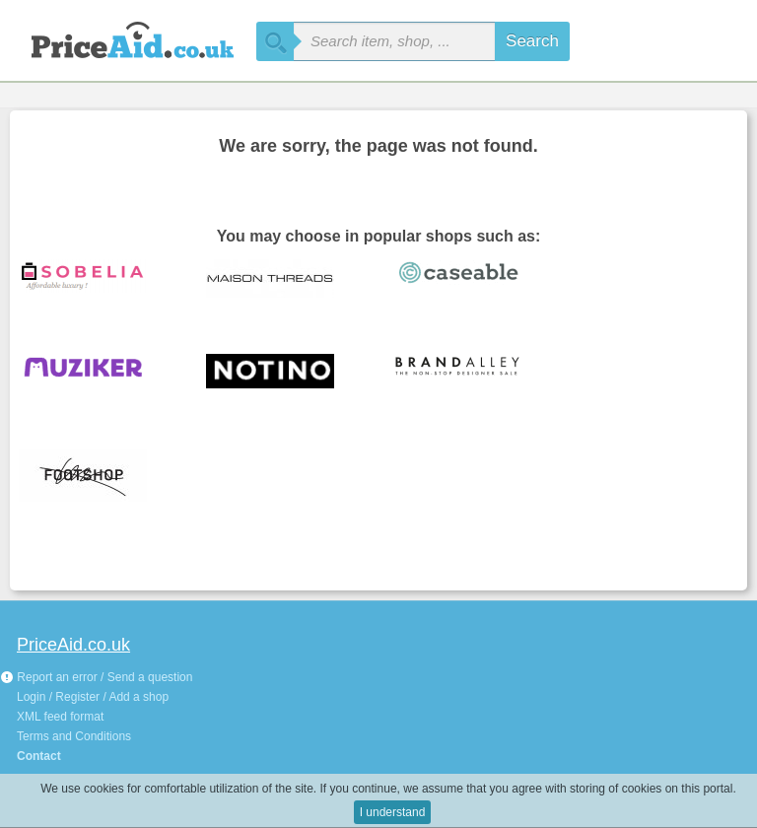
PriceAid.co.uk (73, 645)
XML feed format (60, 717)
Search (532, 41)
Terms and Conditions (74, 736)
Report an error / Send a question (96, 677)
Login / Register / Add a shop (93, 697)
